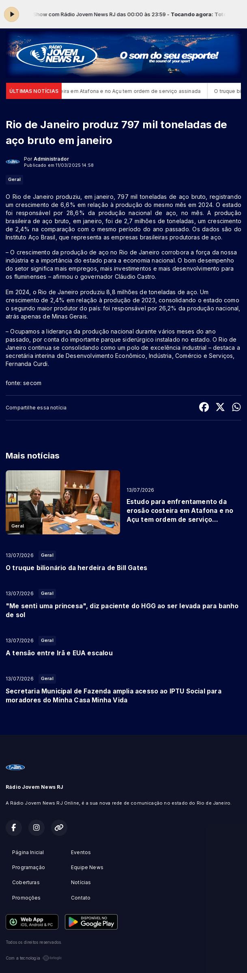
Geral (14, 179)
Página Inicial (28, 852)
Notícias (81, 882)
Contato (80, 898)
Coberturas (26, 882)
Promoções (26, 898)
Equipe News (87, 867)
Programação (28, 867)
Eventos (81, 852)
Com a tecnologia (34, 958)
